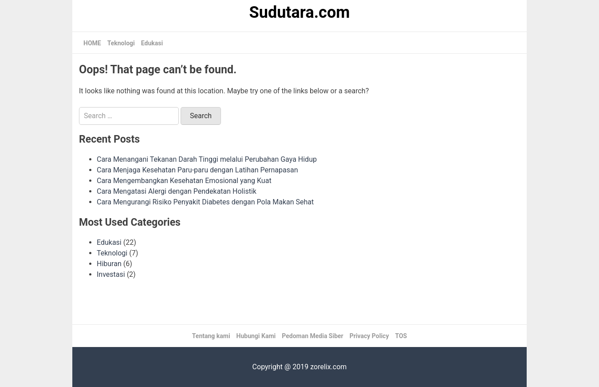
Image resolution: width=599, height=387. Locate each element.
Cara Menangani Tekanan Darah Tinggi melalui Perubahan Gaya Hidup (207, 159)
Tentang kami (211, 335)
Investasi (111, 274)
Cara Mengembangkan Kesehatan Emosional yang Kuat (184, 180)
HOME (92, 43)
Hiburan (109, 263)
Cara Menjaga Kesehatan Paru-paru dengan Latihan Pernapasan (197, 170)
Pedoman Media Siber (312, 335)
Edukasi (152, 43)
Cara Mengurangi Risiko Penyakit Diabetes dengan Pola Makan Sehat (205, 202)
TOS (401, 335)
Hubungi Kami (256, 335)
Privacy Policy (369, 335)
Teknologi (121, 43)
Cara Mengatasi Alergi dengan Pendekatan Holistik (176, 191)
